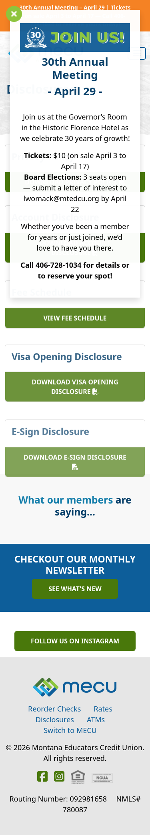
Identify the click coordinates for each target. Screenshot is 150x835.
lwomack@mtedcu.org (61, 198)
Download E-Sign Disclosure (75, 479)
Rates (103, 708)
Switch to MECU (70, 730)
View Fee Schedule (74, 328)
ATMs (96, 719)
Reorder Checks (54, 708)
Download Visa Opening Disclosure (75, 401)
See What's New (74, 588)
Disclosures (55, 719)
